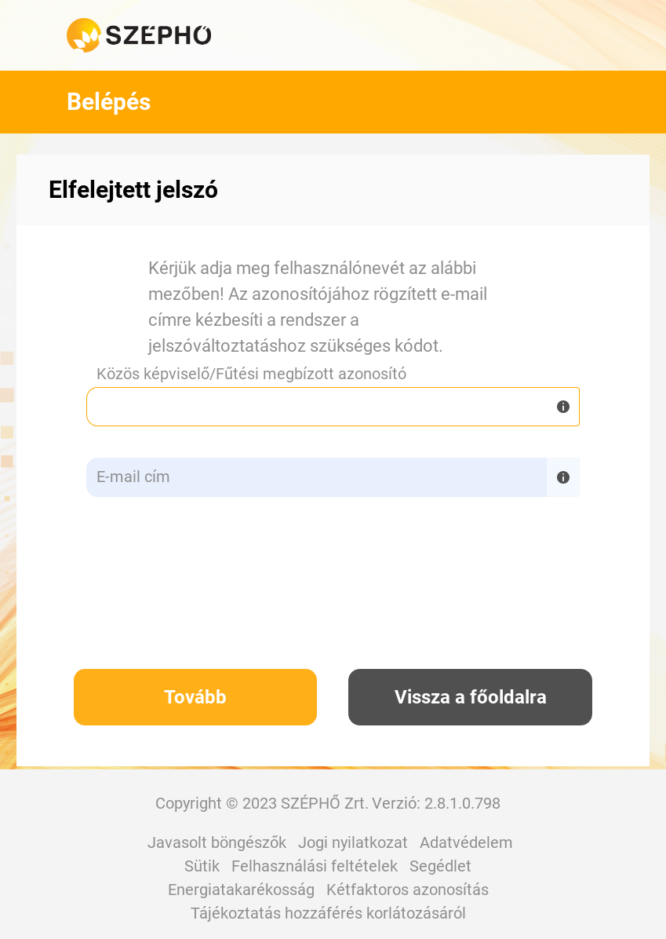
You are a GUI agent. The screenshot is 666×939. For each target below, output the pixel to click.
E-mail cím (133, 476)
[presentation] (347, 595)
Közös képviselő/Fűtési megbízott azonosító (251, 373)
